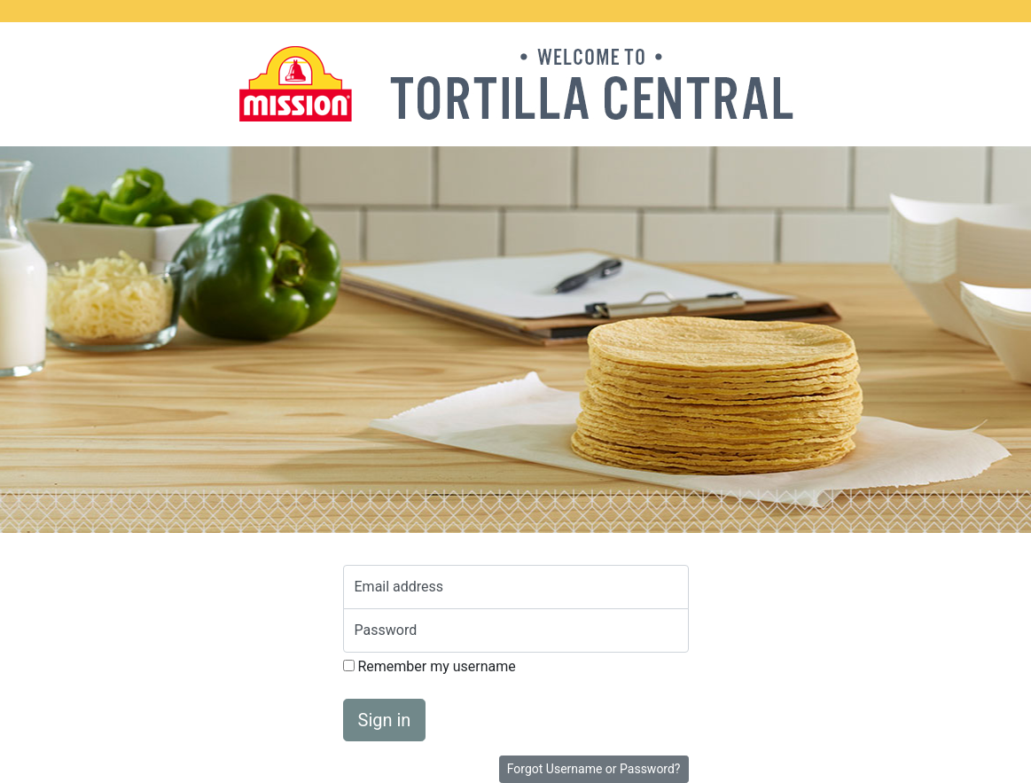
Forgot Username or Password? (594, 769)
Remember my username (429, 666)
